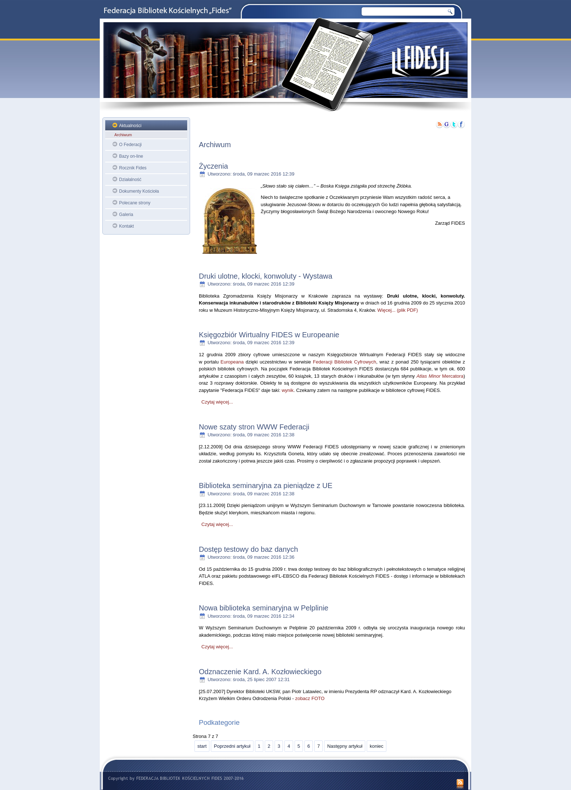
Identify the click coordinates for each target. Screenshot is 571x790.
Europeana (232, 362)
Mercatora (440, 376)
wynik (287, 390)
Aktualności (130, 125)
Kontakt (126, 226)
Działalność (130, 179)
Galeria (126, 214)
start (201, 746)
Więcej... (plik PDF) (397, 310)
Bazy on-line (131, 156)
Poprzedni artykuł (232, 746)
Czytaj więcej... (217, 402)
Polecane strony (134, 202)
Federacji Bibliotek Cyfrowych (344, 362)
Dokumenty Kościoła (139, 191)
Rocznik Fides (132, 167)
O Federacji (130, 144)
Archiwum (123, 135)
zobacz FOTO (309, 698)
